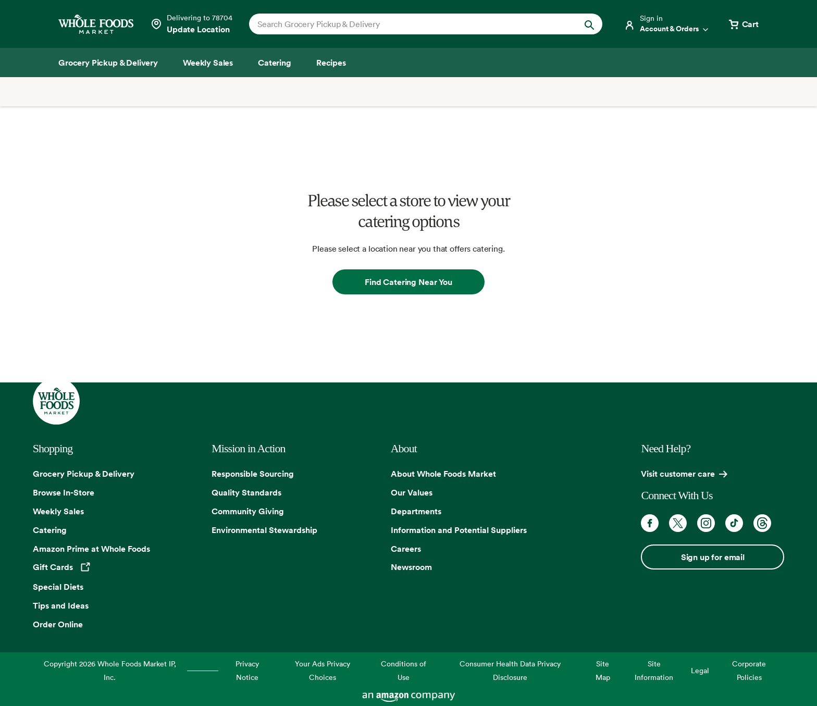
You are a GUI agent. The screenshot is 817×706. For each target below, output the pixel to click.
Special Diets (58, 586)
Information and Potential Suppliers (459, 530)
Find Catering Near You (408, 282)
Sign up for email (713, 557)
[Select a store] (191, 24)
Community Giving (248, 511)
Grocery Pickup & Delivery (83, 473)
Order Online (58, 624)
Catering (50, 530)
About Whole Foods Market (443, 473)
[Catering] (274, 62)
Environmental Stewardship (264, 530)
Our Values (411, 492)
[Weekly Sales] (208, 62)
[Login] (667, 24)
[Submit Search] (589, 24)
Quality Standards (246, 492)
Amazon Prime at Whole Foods (91, 548)
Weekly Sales (58, 511)
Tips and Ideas (61, 605)
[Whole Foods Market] (95, 24)
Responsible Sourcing (253, 473)
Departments (416, 511)
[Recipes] (331, 62)
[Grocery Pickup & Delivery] (108, 62)
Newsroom (411, 567)
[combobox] (408, 24)
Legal (700, 670)
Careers (406, 548)
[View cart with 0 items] (743, 24)
